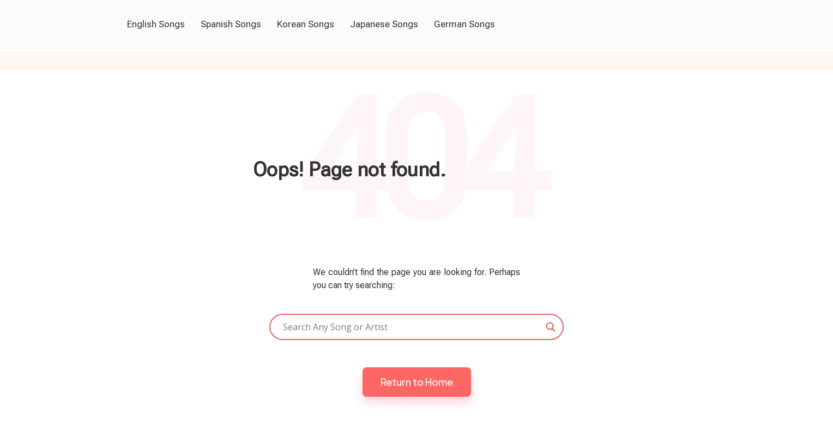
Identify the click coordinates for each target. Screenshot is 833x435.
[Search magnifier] (550, 327)
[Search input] (411, 327)
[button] (417, 382)
